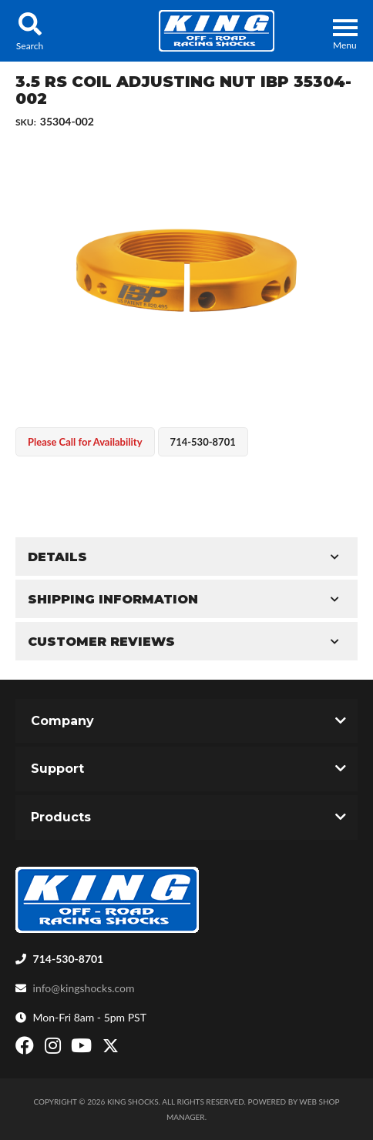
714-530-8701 (68, 958)
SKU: (25, 122)
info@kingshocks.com (84, 988)
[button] (29, 31)
